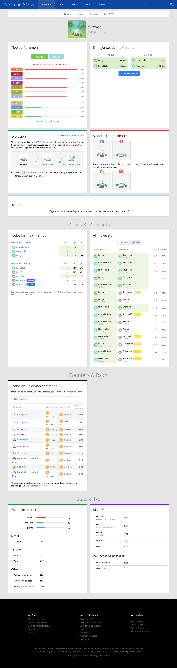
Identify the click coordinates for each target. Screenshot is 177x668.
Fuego (17, 69)
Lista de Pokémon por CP (39, 625)
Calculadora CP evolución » (71, 135)
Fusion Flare (66, 429)
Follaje (101, 60)
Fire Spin (51, 440)
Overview (67, 14)
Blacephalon (20, 414)
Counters (93, 14)
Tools (61, 5)
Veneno (16, 82)
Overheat (65, 414)
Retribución (25, 284)
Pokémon (46, 5)
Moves (81, 14)
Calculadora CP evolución (91, 622)
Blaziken (18, 466)
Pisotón (19, 272)
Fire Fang (51, 429)
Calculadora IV (86, 619)
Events (88, 4)
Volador (17, 78)
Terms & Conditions (140, 631)
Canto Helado (142, 60)
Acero (16, 96)
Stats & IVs (108, 14)
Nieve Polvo (21, 251)
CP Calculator (85, 632)
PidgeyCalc (84, 629)
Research (103, 4)
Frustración (25, 280)
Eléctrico (17, 116)
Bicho (16, 91)
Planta (17, 111)
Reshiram (19, 429)
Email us (139, 615)
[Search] (159, 4)
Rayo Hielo (103, 66)
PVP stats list (34, 632)
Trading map (85, 639)
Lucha (17, 74)
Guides (74, 4)
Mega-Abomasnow (32, 172)
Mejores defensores (37, 622)
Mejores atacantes (36, 619)
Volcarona (19, 453)
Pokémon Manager (88, 636)
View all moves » (129, 73)
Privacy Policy (137, 621)
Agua (16, 107)
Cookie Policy (137, 628)
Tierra (17, 103)
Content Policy (137, 624)
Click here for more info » (37, 485)
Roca (17, 87)
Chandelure (20, 439)
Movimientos (34, 629)
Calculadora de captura (90, 625)
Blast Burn (65, 467)
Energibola (21, 276)
